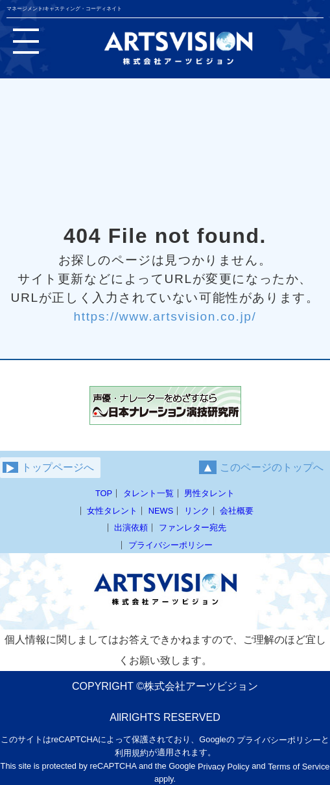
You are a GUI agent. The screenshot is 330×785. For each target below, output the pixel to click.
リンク (196, 511)
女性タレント (112, 511)
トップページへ (48, 467)
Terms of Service (298, 766)
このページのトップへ (261, 467)
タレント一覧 (148, 493)
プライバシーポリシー (170, 545)
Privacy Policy (224, 766)
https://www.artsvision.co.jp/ (164, 316)
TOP (103, 493)
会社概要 (236, 511)
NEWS (160, 511)
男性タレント (209, 493)
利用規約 (131, 753)
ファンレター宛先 (192, 527)
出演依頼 (131, 527)
